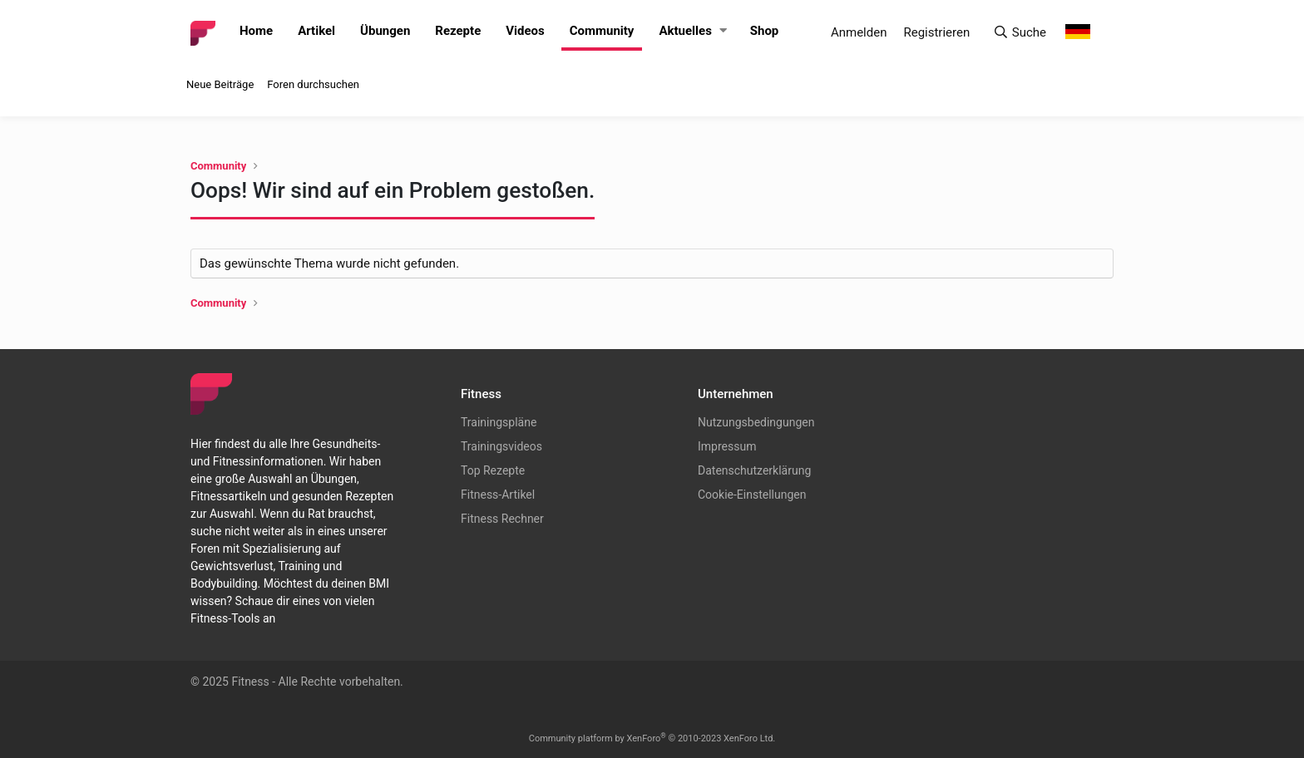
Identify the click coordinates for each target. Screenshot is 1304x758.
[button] (723, 31)
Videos (525, 30)
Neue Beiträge (220, 84)
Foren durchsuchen (313, 84)
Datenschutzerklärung (754, 470)
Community (602, 30)
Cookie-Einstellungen (752, 494)
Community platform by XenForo (652, 738)
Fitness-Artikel (498, 494)
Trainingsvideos (501, 446)
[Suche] (1020, 33)
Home (256, 30)
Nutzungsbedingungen (756, 422)
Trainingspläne (498, 422)
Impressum (727, 446)
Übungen (385, 30)
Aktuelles (685, 30)
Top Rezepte (493, 470)
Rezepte (458, 30)
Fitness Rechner (502, 518)
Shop (764, 30)
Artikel (316, 30)
